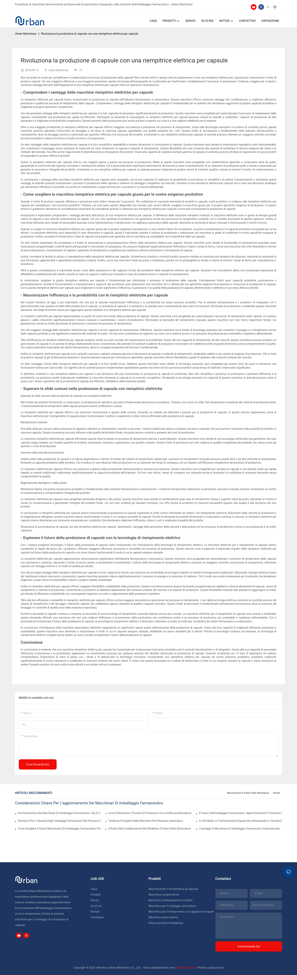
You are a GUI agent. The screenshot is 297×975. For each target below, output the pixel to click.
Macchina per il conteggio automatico (172, 906)
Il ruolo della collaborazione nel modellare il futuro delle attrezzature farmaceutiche (149, 828)
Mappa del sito (186, 967)
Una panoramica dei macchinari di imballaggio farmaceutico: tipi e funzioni (59, 813)
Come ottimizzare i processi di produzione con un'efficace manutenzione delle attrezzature (149, 813)
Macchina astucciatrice (163, 917)
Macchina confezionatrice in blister (170, 900)
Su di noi (96, 906)
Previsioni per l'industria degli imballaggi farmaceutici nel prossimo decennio (59, 820)
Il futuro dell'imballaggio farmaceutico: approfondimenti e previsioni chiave (240, 813)
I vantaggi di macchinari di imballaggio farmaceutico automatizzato (239, 828)
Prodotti (96, 894)
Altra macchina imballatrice (165, 923)
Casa (94, 889)
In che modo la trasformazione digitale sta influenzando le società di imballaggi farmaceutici (240, 820)
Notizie (276, 793)
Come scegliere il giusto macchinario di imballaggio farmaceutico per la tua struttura (59, 828)
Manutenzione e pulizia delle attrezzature (248, 793)
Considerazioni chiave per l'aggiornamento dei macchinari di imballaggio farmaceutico (89, 803)
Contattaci (97, 917)
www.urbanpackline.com (159, 967)
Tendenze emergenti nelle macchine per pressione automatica (145, 820)
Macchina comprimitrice (163, 894)
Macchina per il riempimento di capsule (173, 889)
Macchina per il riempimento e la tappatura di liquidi (181, 911)
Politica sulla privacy (211, 967)
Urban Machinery (25, 33)
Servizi (95, 900)
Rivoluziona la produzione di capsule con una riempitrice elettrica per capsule (89, 33)
